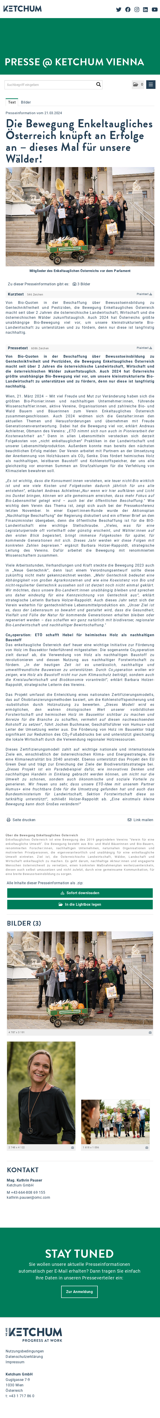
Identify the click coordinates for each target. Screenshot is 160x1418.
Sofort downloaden (80, 893)
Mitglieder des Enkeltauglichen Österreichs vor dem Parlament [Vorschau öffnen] (80, 271)
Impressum (15, 1362)
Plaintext (144, 294)
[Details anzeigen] (150, 1032)
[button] (138, 84)
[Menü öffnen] (151, 84)
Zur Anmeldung (79, 1292)
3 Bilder (83, 284)
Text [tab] (12, 102)
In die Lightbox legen (80, 904)
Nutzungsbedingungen (25, 1351)
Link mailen (143, 820)
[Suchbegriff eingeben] (53, 84)
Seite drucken (24, 820)
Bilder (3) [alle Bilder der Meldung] (24, 923)
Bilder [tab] (26, 102)
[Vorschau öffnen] (80, 216)
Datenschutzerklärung (24, 1356)
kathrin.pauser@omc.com (28, 1197)
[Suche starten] (98, 83)
